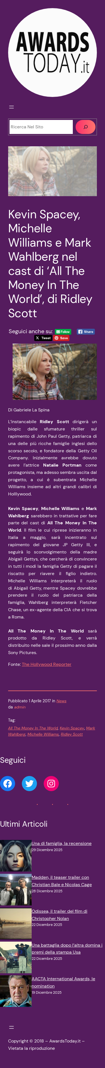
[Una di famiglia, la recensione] (16, 857)
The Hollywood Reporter (46, 664)
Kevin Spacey (72, 728)
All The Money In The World (33, 728)
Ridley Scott (72, 734)
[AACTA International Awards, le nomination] (16, 992)
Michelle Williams (43, 734)
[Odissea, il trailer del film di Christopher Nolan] (16, 925)
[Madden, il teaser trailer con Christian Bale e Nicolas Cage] (16, 891)
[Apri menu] (11, 107)
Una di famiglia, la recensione (62, 843)
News (62, 700)
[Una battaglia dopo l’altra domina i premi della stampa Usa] (16, 959)
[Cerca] (85, 127)
